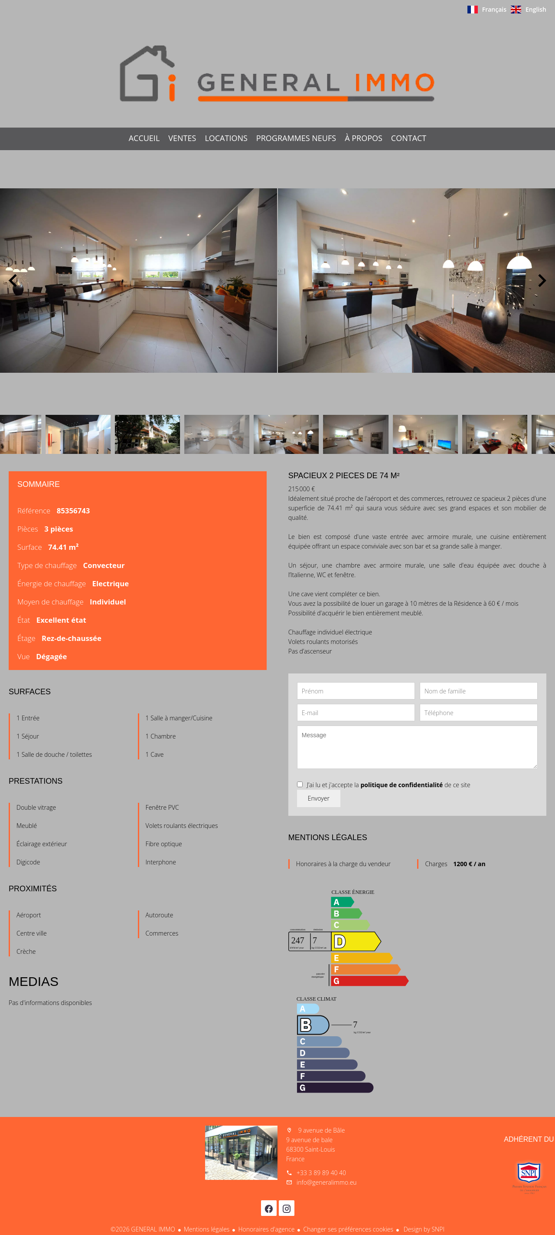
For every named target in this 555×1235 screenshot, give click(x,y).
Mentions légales (206, 1229)
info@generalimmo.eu (327, 1182)
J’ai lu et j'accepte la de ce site (388, 785)
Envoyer (319, 798)
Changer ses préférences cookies (348, 1229)
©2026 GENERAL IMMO (143, 1229)
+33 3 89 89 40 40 (321, 1173)
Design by (423, 1229)
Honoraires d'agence (266, 1229)
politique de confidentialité (401, 785)
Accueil (277, 73)
